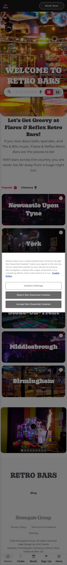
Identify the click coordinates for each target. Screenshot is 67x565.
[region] (33, 282)
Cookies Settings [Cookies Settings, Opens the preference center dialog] (33, 285)
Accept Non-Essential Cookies (33, 304)
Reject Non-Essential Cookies (33, 295)
